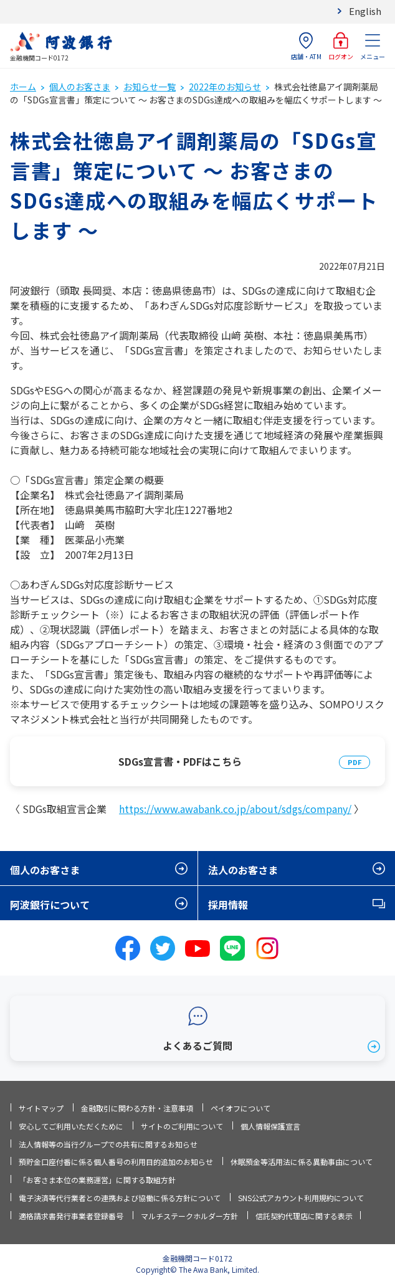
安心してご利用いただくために (71, 1126)
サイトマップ (41, 1108)
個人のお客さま (79, 86)
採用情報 (228, 904)
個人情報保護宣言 (270, 1126)
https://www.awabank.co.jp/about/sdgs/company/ (235, 808)
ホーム (23, 86)
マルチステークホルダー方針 (189, 1215)
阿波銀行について (50, 904)
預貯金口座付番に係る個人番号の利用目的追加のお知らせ (116, 1161)
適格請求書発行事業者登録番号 (71, 1215)
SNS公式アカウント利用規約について (301, 1197)
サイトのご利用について (182, 1126)
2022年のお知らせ (225, 86)
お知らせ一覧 (149, 86)
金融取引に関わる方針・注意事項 (137, 1108)
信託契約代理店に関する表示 (304, 1215)
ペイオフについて (240, 1108)
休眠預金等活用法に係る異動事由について (302, 1161)
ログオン (340, 46)
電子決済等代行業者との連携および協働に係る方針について (120, 1197)
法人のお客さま (243, 869)
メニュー (372, 46)
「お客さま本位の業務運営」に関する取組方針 (97, 1179)
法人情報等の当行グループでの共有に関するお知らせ (108, 1144)
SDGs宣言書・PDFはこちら (180, 761)
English (365, 10)
